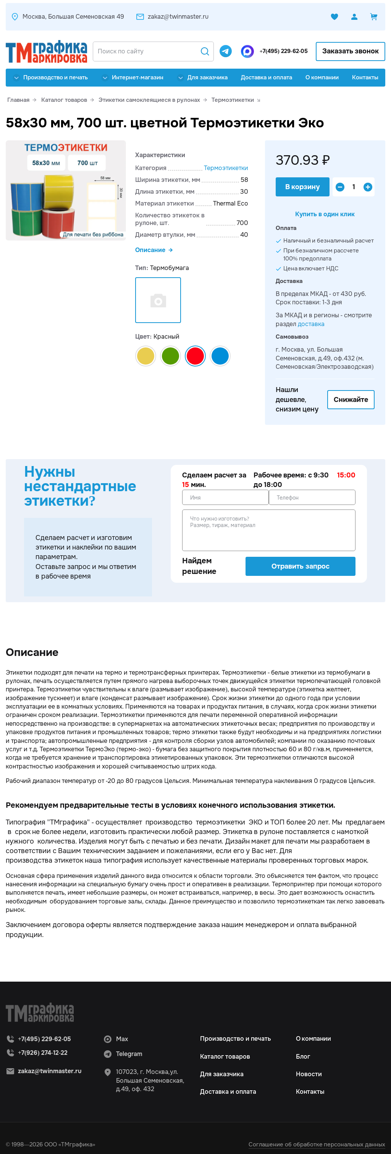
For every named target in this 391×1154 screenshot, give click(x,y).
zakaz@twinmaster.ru (172, 16)
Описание (150, 250)
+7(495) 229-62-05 (281, 51)
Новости (309, 1074)
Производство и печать (50, 78)
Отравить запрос (300, 567)
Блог (303, 1057)
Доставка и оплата (266, 77)
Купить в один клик (325, 215)
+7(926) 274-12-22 (43, 1053)
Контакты (365, 77)
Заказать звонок (350, 51)
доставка (311, 324)
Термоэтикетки (226, 168)
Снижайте (351, 400)
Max (115, 1040)
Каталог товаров (225, 1057)
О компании (322, 77)
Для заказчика (202, 78)
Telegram (122, 1054)
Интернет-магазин (132, 78)
